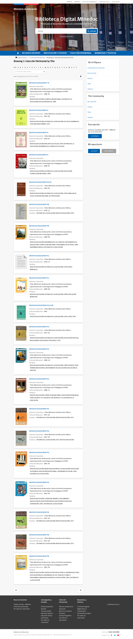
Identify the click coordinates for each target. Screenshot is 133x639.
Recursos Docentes (31, 53)
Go (44, 72)
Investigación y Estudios (55, 53)
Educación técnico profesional (46, 617)
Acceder (94, 151)
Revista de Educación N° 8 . (39, 110)
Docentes (62, 613)
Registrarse (109, 151)
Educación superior (47, 613)
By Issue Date (92, 73)
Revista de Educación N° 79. (39, 83)
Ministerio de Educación (25, 9)
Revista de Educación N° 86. (39, 535)
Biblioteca (77, 1)
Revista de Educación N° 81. (39, 256)
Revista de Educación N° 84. (39, 431)
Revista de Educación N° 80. (39, 204)
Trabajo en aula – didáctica (22, 604)
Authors (90, 78)
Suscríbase (95, 136)
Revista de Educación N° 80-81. (40, 182)
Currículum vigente (83, 607)
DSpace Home (22, 57)
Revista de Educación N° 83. (39, 379)
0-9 (15, 67)
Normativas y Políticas (105, 53)
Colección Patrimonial (80, 53)
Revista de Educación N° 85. (39, 482)
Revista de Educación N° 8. (38, 133)
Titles (89, 84)
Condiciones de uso (104, 1)
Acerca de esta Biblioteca (89, 1)
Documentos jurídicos (84, 613)
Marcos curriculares (65, 611)
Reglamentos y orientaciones (82, 610)
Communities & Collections (96, 68)
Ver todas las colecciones (22, 609)
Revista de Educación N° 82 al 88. (41, 305)
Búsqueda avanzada (66, 36)
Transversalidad (46, 611)
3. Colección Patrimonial (36, 57)
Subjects (90, 89)
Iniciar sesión (115, 1)
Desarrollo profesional (21, 607)
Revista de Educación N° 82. (39, 327)
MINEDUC (69, 1)
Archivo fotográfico (65, 616)
